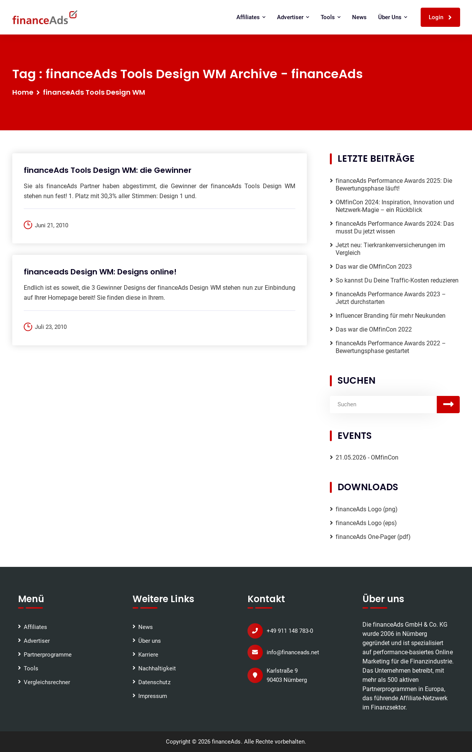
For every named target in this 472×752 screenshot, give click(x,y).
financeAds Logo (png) (367, 509)
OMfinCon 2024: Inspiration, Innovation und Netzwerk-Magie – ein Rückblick (395, 206)
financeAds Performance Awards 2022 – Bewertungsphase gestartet (391, 347)
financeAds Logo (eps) (366, 523)
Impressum (152, 696)
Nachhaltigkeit (156, 668)
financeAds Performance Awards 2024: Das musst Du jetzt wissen (395, 227)
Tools (331, 17)
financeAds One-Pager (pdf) (373, 536)
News (359, 17)
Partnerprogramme (48, 654)
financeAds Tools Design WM (94, 92)
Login (440, 17)
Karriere (148, 654)
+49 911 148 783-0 (290, 630)
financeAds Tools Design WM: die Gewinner (108, 170)
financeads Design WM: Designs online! (100, 271)
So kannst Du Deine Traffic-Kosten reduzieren (397, 280)
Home (22, 92)
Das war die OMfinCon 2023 (374, 266)
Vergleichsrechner (47, 682)
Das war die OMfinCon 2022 (374, 329)
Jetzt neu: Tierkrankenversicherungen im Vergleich (390, 248)
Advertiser (293, 17)
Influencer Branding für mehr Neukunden (391, 315)
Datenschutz (154, 682)
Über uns (392, 17)
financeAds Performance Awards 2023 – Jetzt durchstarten (391, 298)
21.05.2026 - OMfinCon (367, 457)
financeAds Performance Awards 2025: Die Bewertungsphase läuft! (394, 184)
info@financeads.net (293, 652)
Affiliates (251, 17)
